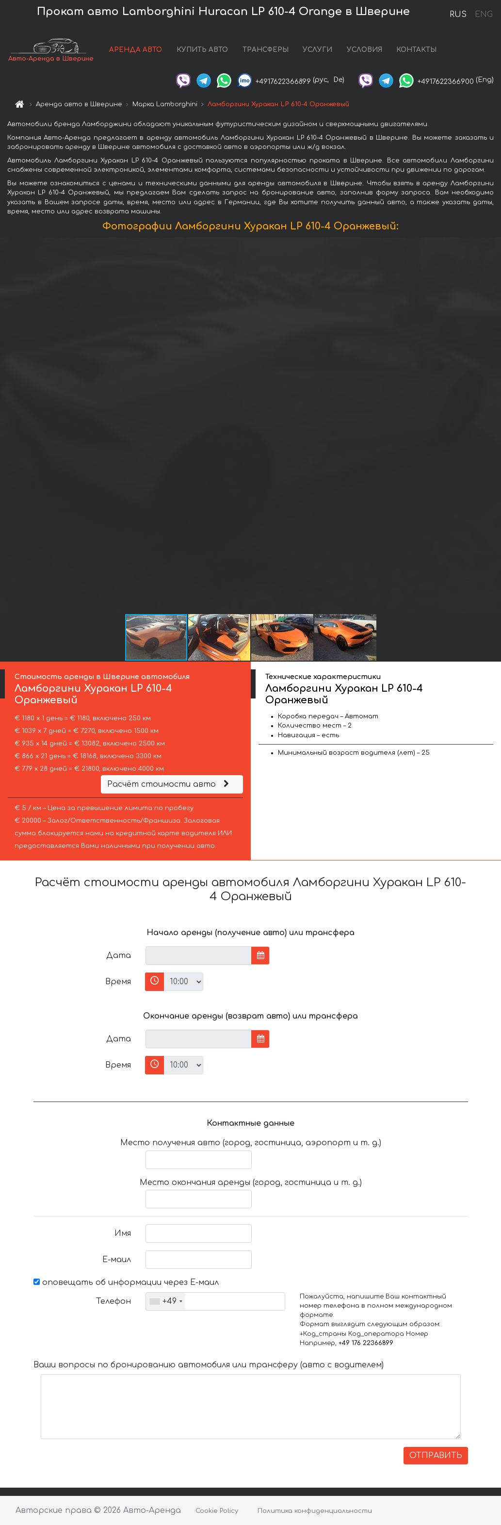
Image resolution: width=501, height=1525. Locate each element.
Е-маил (116, 1259)
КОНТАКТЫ (416, 49)
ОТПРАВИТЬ (435, 1455)
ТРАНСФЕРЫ (265, 49)
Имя (122, 1233)
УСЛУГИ (317, 49)
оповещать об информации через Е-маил (126, 1282)
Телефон (113, 1301)
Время (118, 981)
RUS (458, 14)
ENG (483, 14)
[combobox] (165, 1301)
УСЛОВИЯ (364, 49)
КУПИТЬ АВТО (202, 49)
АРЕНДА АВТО (135, 49)
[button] (492, 425)
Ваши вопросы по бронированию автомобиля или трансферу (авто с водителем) (208, 1365)
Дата (118, 955)
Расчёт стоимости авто (169, 784)
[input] (198, 955)
